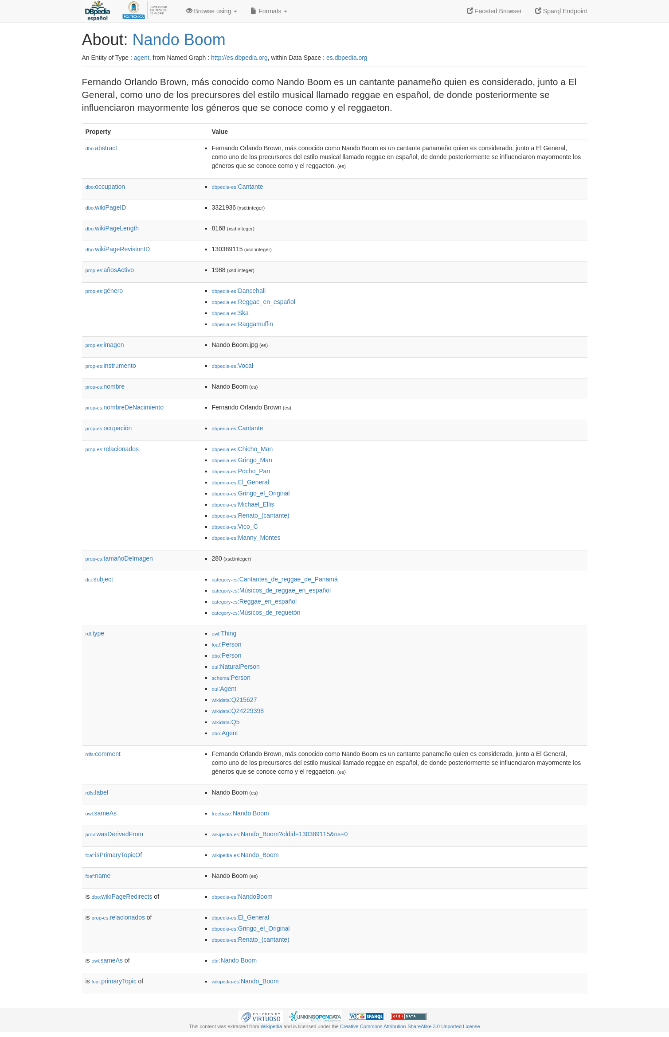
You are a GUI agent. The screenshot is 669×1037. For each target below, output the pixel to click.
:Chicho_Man (242, 448)
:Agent (224, 688)
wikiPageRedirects (122, 896)
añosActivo (110, 269)
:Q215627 (234, 699)
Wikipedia (271, 1026)
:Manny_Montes (246, 537)
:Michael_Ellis (243, 504)
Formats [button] (268, 11)
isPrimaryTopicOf (114, 854)
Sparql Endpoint (561, 11)
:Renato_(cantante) (251, 515)
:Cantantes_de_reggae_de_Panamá (275, 579)
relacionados (112, 448)
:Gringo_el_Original (251, 493)
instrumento (111, 365)
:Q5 (226, 721)
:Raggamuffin (242, 323)
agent (141, 57)
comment (103, 753)
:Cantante (237, 186)
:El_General (240, 482)
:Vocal (233, 365)
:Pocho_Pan (241, 471)
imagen (105, 344)
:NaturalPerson (236, 666)
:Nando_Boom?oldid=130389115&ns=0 (280, 834)
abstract (101, 148)
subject (99, 579)
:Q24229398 (238, 710)
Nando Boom (179, 40)
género (104, 290)
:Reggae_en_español (253, 301)
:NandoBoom (242, 896)
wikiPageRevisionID (118, 249)
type (95, 633)
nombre (105, 386)
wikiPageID (106, 207)
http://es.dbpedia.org (239, 57)
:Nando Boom (240, 813)
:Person (227, 644)
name (98, 875)
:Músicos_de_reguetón (256, 612)
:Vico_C (235, 526)
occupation (105, 186)
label (97, 792)
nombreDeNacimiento (125, 407)
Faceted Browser (494, 11)
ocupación (109, 428)
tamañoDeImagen (119, 558)
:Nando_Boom (245, 854)
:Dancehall (239, 290)
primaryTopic (114, 981)
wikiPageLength (112, 228)
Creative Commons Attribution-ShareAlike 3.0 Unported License (410, 1026)
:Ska (230, 312)
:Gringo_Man (242, 460)
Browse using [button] (212, 11)
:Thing (224, 633)
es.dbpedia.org (347, 57)
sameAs (101, 813)
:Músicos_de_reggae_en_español (271, 590)
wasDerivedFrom (115, 834)
